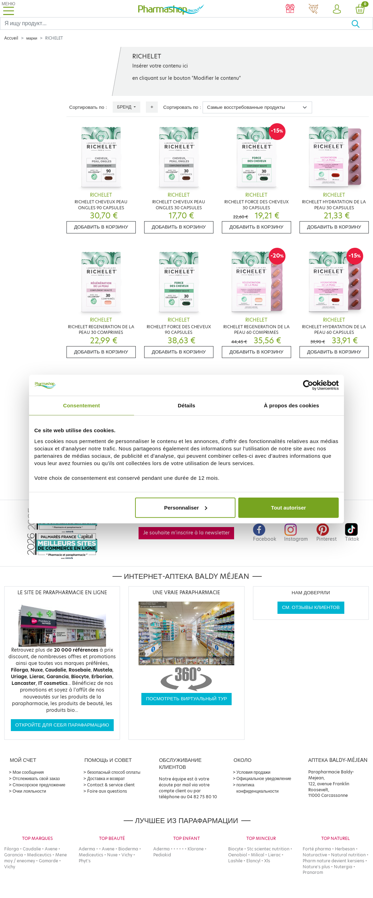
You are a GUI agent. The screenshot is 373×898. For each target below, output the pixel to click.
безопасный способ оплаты (113, 772)
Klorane (196, 849)
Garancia (13, 855)
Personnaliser (185, 507)
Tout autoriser (288, 507)
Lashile (235, 861)
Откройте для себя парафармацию (62, 725)
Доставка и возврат (106, 778)
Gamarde (48, 861)
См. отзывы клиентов (311, 607)
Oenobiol (237, 855)
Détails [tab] (186, 405)
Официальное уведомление (264, 778)
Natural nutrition (348, 855)
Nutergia (343, 867)
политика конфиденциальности (258, 788)
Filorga (11, 849)
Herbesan (345, 849)
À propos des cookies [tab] (291, 405)
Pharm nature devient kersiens (333, 861)
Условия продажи (253, 772)
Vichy (9, 867)
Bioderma (128, 849)
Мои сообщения (28, 772)
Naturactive (315, 855)
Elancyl (253, 861)
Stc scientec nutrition (268, 849)
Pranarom (313, 872)
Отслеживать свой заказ (36, 778)
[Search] (175, 23)
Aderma (87, 849)
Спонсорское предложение (39, 785)
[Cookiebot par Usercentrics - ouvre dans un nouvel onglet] (308, 385)
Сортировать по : (88, 107)
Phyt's (85, 861)
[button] (336, 9)
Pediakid (162, 855)
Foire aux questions (107, 791)
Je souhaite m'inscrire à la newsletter (186, 532)
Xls (267, 861)
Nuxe (112, 855)
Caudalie (32, 849)
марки (31, 38)
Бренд (125, 107)
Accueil (11, 38)
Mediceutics (39, 855)
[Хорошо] (362, 23)
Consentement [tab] (81, 405)
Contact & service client (111, 785)
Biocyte (235, 849)
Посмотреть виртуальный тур (186, 698)
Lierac (274, 855)
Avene (51, 849)
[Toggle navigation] (8, 8)
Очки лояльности (29, 791)
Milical (257, 855)
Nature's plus (316, 867)
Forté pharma (317, 849)
